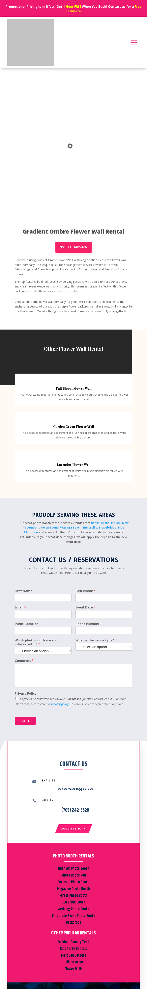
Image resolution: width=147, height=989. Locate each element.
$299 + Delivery (73, 247)
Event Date (85, 607)
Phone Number (88, 624)
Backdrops (73, 923)
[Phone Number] (103, 630)
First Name (25, 591)
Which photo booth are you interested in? (36, 642)
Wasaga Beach (70, 527)
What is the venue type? (96, 640)
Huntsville (90, 527)
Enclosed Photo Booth (73, 882)
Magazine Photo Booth (73, 889)
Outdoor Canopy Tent (73, 942)
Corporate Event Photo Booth (73, 916)
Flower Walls (73, 969)
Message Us (72, 828)
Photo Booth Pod (73, 875)
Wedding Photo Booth (73, 909)
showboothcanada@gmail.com (75, 789)
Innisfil (116, 523)
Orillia (105, 523)
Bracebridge (107, 527)
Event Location (28, 624)
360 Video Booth (73, 902)
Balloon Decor (73, 962)
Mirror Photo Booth (73, 896)
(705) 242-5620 (75, 810)
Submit (25, 721)
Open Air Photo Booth (73, 869)
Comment (24, 661)
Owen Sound (50, 527)
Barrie (95, 523)
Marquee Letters (73, 955)
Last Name (85, 591)
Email (20, 607)
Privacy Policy (25, 693)
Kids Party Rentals (73, 949)
